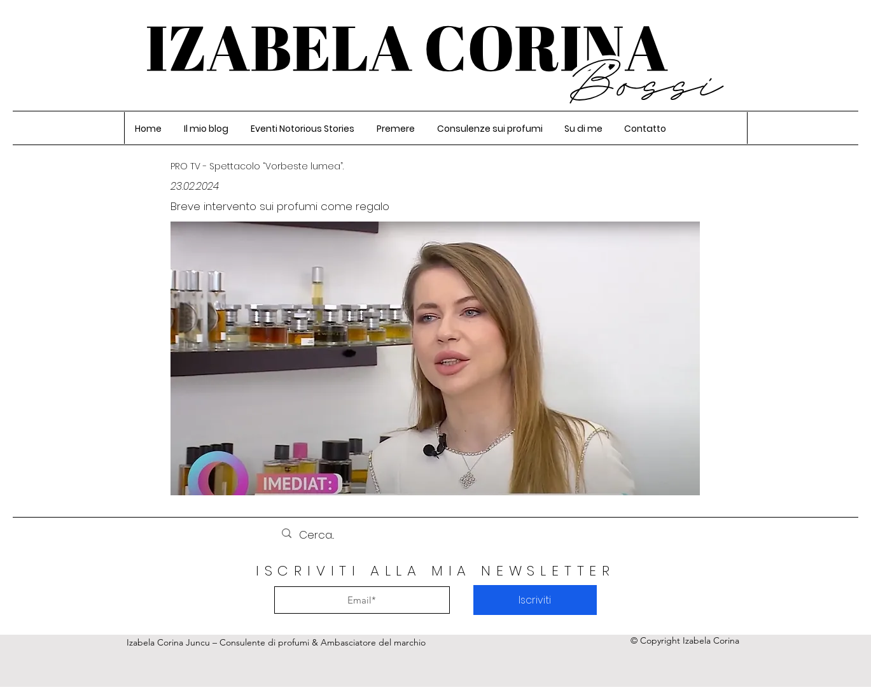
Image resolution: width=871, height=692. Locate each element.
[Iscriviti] (535, 600)
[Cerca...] (434, 535)
